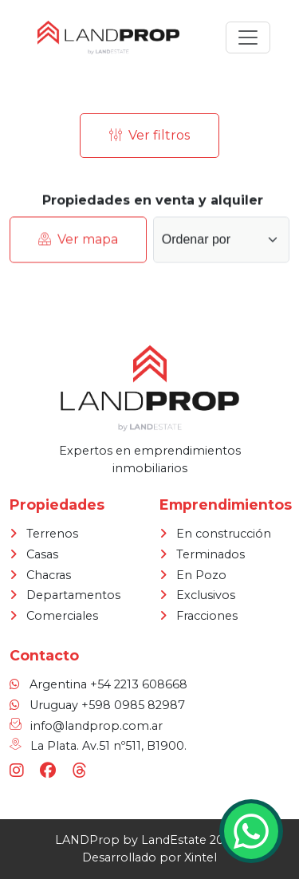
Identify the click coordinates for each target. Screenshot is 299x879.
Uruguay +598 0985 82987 (107, 705)
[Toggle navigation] (248, 37)
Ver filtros (149, 136)
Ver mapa (78, 242)
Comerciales (62, 616)
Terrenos (52, 533)
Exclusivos (205, 595)
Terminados (210, 554)
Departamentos (73, 595)
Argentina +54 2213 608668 (108, 684)
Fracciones (207, 616)
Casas (42, 554)
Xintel (200, 857)
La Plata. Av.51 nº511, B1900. (108, 746)
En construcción (223, 533)
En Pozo (201, 575)
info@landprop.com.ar (96, 726)
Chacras (48, 575)
